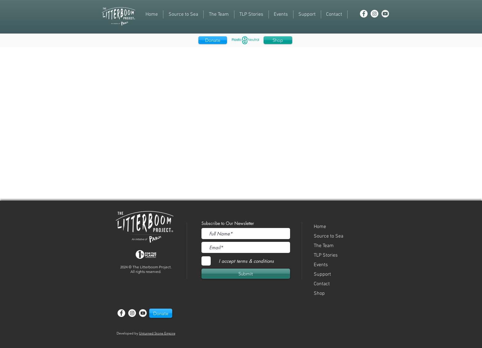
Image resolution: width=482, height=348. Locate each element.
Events (321, 265)
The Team (324, 246)
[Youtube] (143, 313)
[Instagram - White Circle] (374, 14)
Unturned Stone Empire (157, 333)
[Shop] (278, 40)
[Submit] (245, 274)
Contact (322, 284)
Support (322, 274)
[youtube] (385, 14)
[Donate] (212, 40)
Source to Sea (328, 236)
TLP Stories (326, 255)
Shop (319, 293)
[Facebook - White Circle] (364, 14)
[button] (281, 14)
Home (320, 227)
